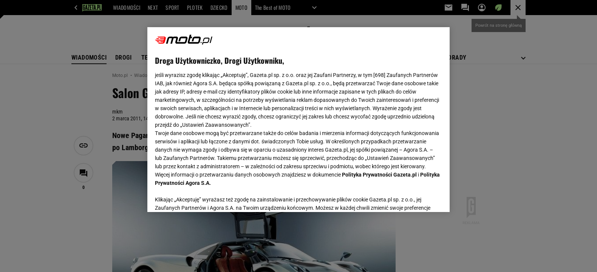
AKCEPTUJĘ (416, 197)
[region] (298, 119)
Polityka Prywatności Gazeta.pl (379, 175)
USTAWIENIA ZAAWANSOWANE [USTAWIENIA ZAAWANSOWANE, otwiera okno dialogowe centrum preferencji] (204, 197)
